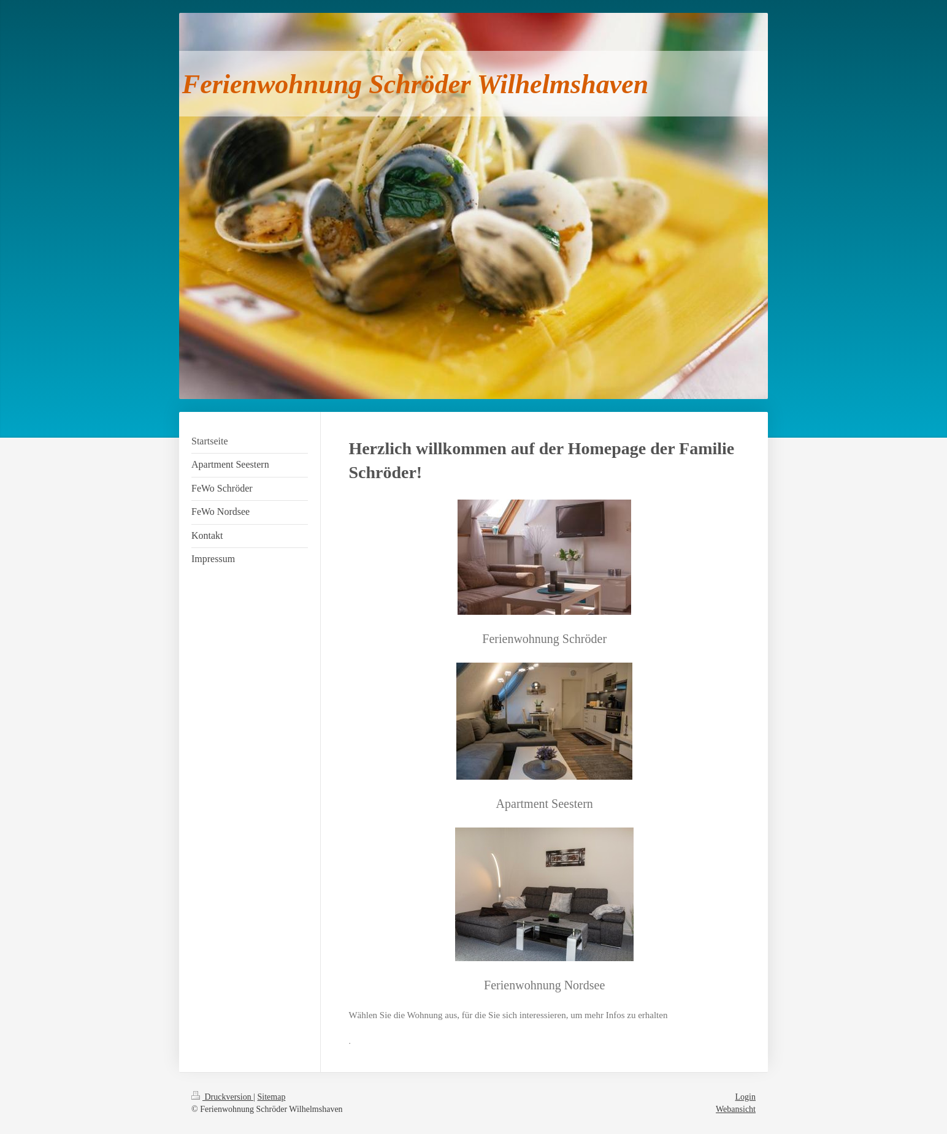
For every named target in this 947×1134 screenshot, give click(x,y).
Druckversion (222, 1097)
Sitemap (272, 1097)
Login (745, 1097)
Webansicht (736, 1109)
